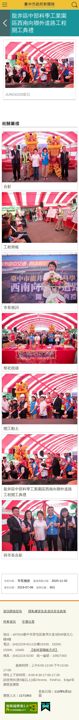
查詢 (74, 4)
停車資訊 (9, 621)
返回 (5, 23)
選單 (4, 4)
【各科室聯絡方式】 (44, 650)
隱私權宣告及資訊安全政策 (47, 611)
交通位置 (28, 621)
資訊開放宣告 (12, 611)
